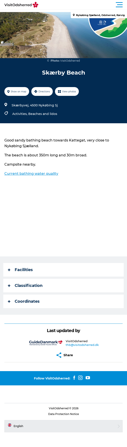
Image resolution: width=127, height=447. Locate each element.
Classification (25, 285)
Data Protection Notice (63, 414)
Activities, (20, 114)
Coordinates (24, 301)
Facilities (20, 269)
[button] (83, 4)
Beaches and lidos (42, 114)
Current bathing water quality (31, 174)
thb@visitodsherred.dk (82, 345)
